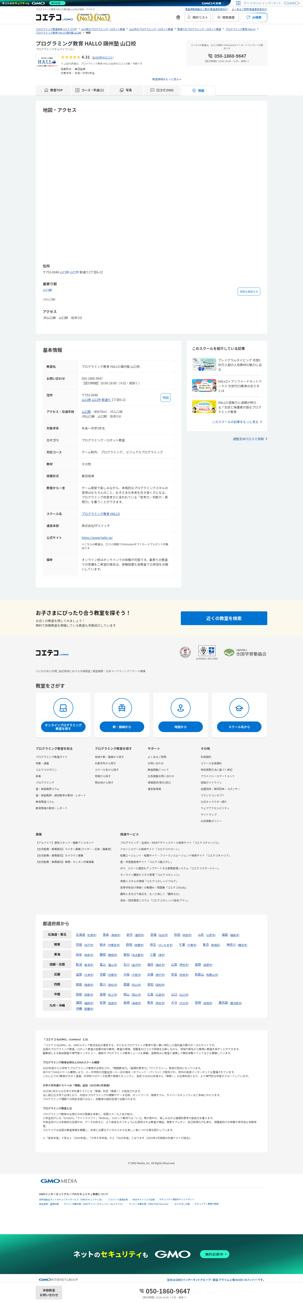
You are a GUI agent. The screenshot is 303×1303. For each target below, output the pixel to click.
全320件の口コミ (103, 57)
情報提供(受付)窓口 (159, 782)
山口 (174, 994)
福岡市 (89, 1003)
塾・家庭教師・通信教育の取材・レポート (61, 795)
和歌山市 (212, 975)
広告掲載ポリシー (211, 821)
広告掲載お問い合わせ (161, 776)
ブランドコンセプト (212, 795)
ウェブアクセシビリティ (215, 808)
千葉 (182, 944)
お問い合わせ (156, 763)
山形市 (211, 935)
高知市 (160, 984)
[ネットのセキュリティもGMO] (34, 3)
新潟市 (89, 965)
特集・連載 (42, 763)
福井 (150, 964)
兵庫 (150, 974)
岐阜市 (89, 955)
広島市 (160, 994)
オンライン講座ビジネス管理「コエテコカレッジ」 (150, 874)
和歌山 (199, 974)
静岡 (103, 954)
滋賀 (79, 974)
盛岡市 (139, 935)
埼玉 (153, 944)
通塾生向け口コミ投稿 (248, 439)
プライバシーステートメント (218, 776)
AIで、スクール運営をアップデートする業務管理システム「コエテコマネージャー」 (170, 868)
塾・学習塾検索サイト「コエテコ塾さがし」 (146, 862)
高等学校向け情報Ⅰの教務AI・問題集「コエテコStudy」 (154, 887)
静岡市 (112, 955)
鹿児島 (223, 1002)
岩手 (130, 934)
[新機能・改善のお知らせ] (178, 17)
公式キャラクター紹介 (214, 801)
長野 (198, 964)
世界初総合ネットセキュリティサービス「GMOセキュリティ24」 (71, 1199)
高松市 (112, 984)
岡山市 (136, 994)
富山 (103, 964)
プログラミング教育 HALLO (101, 513)
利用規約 (206, 757)
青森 (106, 934)
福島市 (235, 935)
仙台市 (163, 935)
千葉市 (192, 945)
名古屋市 (137, 955)
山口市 (74, 272)
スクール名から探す (107, 769)
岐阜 (79, 954)
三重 (153, 954)
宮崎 (198, 1002)
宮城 (153, 934)
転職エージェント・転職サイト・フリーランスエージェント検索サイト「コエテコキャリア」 (175, 855)
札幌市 (92, 935)
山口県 (64, 272)
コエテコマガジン (46, 769)
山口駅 (47, 290)
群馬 (129, 944)
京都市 (112, 975)
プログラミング (45, 782)
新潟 (79, 964)
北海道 (80, 934)
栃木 (103, 944)
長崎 (126, 1002)
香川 (103, 984)
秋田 (177, 934)
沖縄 (79, 1008)
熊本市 (160, 1003)
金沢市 (136, 965)
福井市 (160, 965)
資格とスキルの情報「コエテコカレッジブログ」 (149, 881)
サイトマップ (209, 814)
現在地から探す (104, 782)
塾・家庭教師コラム (48, 789)
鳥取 (79, 994)
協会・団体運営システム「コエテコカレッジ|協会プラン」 (155, 900)
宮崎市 (208, 1003)
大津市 (89, 975)
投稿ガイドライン (211, 782)
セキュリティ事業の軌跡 (207, 1203)
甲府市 (184, 965)
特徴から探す (103, 776)
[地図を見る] (166, 397)
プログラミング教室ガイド (51, 757)
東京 (206, 944)
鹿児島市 (236, 1003)
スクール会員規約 (211, 763)
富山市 (112, 965)
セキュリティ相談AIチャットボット (176, 1199)
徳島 (79, 984)
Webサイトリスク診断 (144, 1199)
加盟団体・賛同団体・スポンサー (220, 789)
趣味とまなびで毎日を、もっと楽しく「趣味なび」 (150, 894)
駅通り (106, 399)
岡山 (126, 994)
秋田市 (187, 935)
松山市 (136, 984)
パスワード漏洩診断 (118, 1199)
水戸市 (89, 945)
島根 (103, 994)
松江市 (112, 994)
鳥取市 (89, 994)
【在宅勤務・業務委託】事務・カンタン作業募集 (65, 862)
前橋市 (139, 945)
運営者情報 (154, 789)
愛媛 (126, 984)
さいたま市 (165, 945)
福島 (225, 934)
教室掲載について (158, 769)
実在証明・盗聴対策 (49, 1204)
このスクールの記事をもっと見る (235, 422)
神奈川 (231, 944)
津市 (161, 955)
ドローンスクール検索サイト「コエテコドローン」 (150, 849)
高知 (150, 984)
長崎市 (136, 1003)
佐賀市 (112, 1003)
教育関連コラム (45, 801)
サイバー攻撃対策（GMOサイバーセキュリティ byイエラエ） (94, 1204)
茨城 (79, 944)
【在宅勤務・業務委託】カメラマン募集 (59, 855)
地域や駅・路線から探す (109, 757)
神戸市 (160, 975)
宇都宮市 (113, 945)
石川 (126, 964)
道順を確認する (249, 291)
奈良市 (184, 975)
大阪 (126, 974)
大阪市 (136, 975)
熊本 (150, 1002)
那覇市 (89, 1009)
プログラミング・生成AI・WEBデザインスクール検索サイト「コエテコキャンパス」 (170, 842)
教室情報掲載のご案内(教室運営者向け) (206, 9)
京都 (103, 974)
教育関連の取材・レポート (51, 808)
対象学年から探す (105, 763)
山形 (201, 934)
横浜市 (242, 945)
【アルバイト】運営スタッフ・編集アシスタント (65, 842)
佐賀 (103, 1002)
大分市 (184, 1003)
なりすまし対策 (182, 1204)
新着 (38, 776)
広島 (150, 994)
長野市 (208, 965)
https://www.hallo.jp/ (97, 537)
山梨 (174, 964)
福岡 (79, 1002)
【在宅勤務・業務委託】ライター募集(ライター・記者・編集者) (73, 849)
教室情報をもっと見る (165, 79)
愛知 (126, 954)
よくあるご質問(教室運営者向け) (249, 9)
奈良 (174, 974)
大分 (174, 1002)
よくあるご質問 (157, 757)
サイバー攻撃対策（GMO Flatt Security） (149, 1204)
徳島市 (89, 984)
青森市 (116, 935)
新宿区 (215, 945)
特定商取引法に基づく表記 (216, 769)
